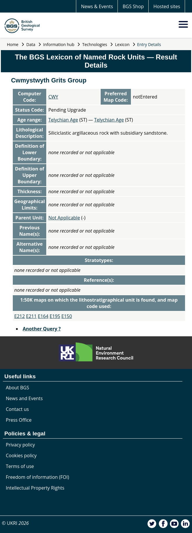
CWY (53, 97)
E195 (55, 316)
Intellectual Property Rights (35, 488)
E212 (19, 316)
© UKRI (15, 523)
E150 (66, 316)
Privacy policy (20, 444)
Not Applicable (64, 217)
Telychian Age (63, 120)
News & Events (97, 6)
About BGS (17, 387)
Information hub (58, 44)
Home (13, 44)
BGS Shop (133, 6)
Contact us (17, 409)
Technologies (94, 44)
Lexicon (122, 44)
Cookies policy (21, 455)
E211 (31, 316)
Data (30, 44)
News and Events (24, 398)
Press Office (18, 420)
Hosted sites (166, 6)
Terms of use (20, 466)
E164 (43, 316)
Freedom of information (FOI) (37, 477)
